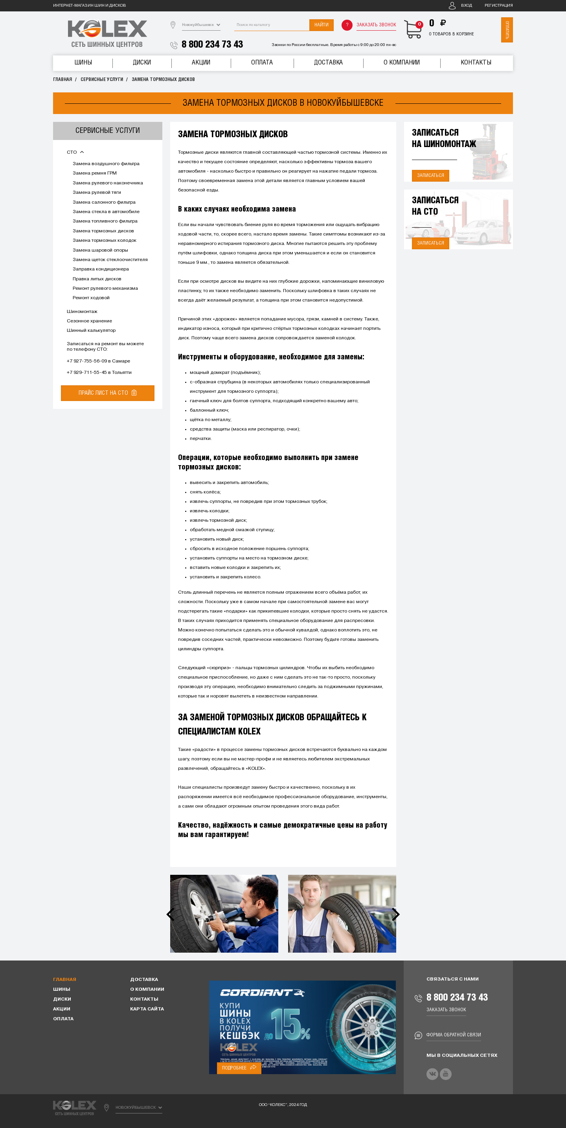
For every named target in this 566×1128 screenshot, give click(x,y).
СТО (75, 153)
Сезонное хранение (89, 321)
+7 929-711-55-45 (87, 373)
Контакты (476, 63)
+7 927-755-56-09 (87, 361)
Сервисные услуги (102, 79)
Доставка (328, 63)
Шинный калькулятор (91, 331)
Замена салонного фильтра (104, 202)
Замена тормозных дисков (163, 79)
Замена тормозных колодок (104, 241)
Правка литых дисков (97, 279)
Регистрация (499, 5)
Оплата (262, 63)
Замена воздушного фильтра (106, 164)
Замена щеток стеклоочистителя (110, 260)
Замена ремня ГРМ (95, 173)
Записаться (430, 175)
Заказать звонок (376, 25)
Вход (466, 5)
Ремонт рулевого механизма (105, 289)
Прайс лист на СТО (107, 393)
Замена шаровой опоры (100, 250)
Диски (142, 63)
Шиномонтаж (82, 312)
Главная (62, 79)
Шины (83, 63)
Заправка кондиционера (101, 269)
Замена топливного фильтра (105, 221)
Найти (321, 25)
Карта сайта (147, 1009)
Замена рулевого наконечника (108, 183)
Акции (201, 63)
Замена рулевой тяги (97, 193)
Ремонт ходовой (91, 298)
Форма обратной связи (453, 1035)
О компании (402, 63)
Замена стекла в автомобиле (106, 212)
